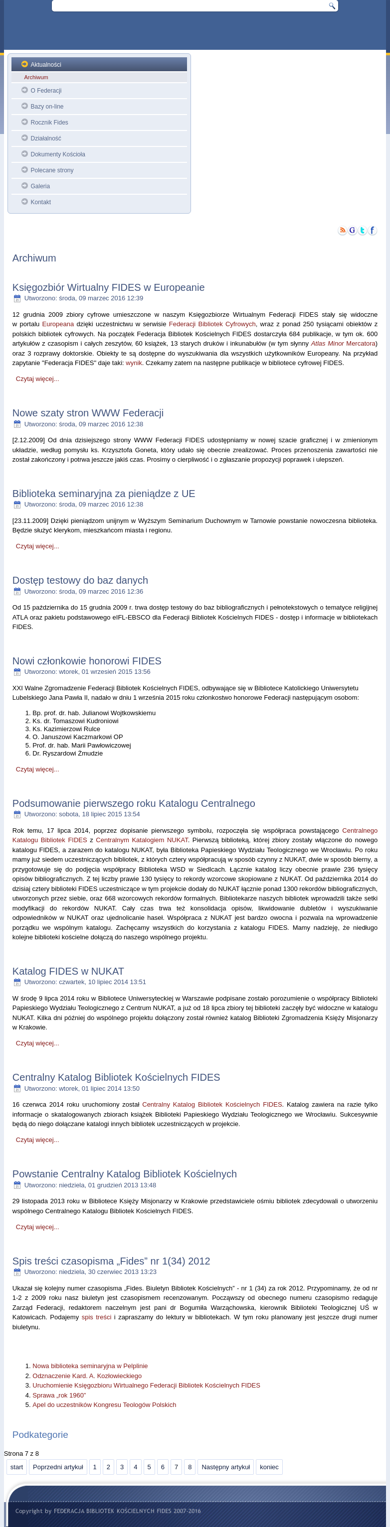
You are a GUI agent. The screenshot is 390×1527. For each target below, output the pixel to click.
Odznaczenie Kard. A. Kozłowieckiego (87, 1376)
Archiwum (36, 77)
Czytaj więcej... (37, 378)
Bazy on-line (46, 106)
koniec (269, 1467)
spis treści (97, 1317)
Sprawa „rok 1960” (59, 1395)
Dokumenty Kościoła (57, 154)
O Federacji (45, 90)
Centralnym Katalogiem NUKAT (142, 840)
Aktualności (45, 64)
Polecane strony (51, 170)
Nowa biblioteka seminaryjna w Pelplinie (90, 1366)
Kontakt (40, 202)
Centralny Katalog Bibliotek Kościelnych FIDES (212, 1104)
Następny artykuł (225, 1467)
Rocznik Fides (49, 122)
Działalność (45, 138)
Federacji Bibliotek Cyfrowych (212, 324)
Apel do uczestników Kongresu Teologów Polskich (104, 1404)
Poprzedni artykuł (58, 1467)
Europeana (58, 324)
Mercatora (343, 343)
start (16, 1467)
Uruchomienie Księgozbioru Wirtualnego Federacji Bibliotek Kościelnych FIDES (146, 1385)
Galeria (40, 186)
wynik (134, 363)
